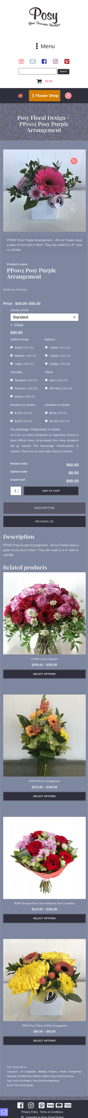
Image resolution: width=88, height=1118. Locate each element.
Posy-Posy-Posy (65, 1076)
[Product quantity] (15, 490)
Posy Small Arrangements (46, 1080)
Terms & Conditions (51, 1111)
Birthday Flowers (48, 1071)
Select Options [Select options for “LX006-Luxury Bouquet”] (44, 674)
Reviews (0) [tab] (44, 521)
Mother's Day (48, 1076)
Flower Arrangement (70, 1071)
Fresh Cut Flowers (22, 1080)
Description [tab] (44, 507)
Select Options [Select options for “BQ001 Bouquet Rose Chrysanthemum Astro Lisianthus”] (44, 918)
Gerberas (11, 1076)
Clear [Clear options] (18, 325)
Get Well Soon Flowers (29, 1076)
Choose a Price (19, 310)
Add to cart (51, 491)
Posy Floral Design (23, 1085)
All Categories (28, 1071)
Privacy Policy (29, 1111)
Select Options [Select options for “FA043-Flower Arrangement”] (44, 796)
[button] (74, 161)
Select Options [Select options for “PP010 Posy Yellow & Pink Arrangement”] (44, 1040)
